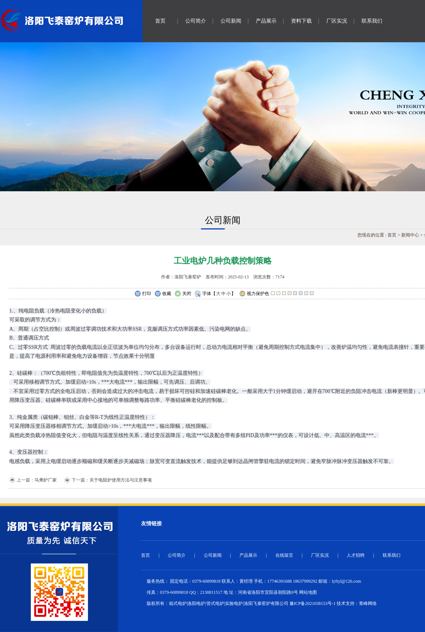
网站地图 (308, 592)
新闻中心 (410, 235)
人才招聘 (355, 555)
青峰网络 (368, 603)
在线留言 (284, 555)
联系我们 (372, 21)
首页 (160, 21)
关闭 (182, 294)
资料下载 (301, 21)
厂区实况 (336, 21)
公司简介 (195, 21)
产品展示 (266, 21)
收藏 (162, 294)
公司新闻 (230, 21)
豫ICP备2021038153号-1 (313, 603)
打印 (142, 294)
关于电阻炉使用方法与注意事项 (120, 480)
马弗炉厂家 (46, 480)
